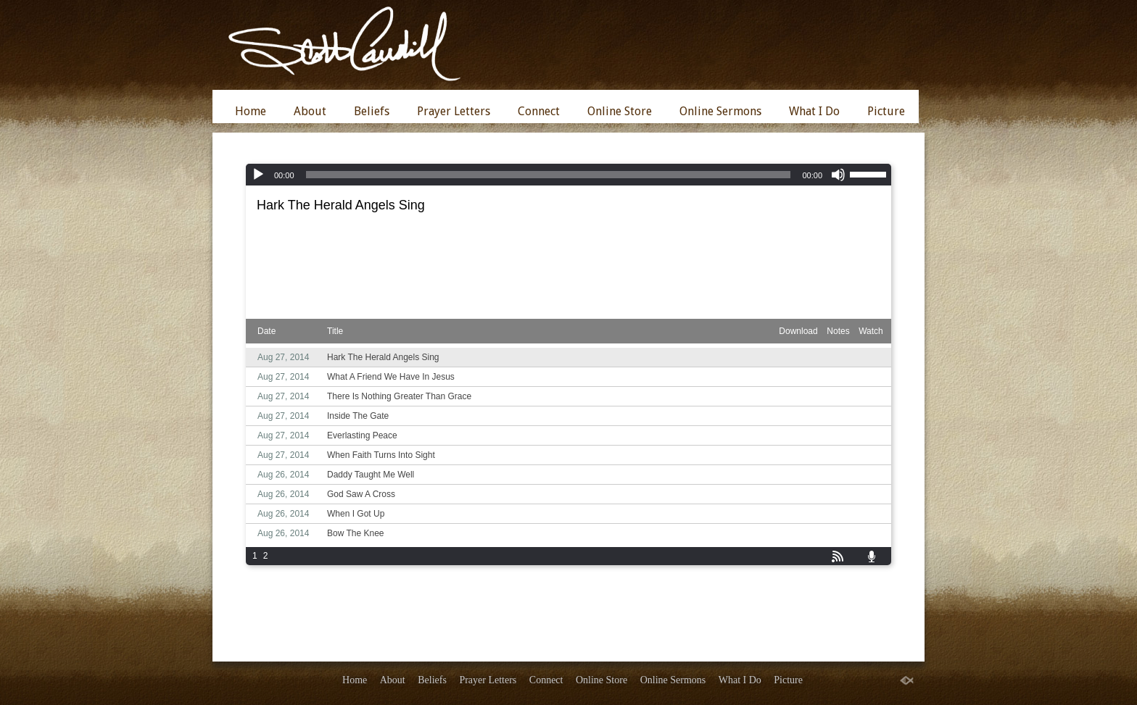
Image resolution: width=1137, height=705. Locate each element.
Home (250, 111)
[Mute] (838, 174)
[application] (568, 174)
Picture (886, 111)
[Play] (258, 174)
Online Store (619, 111)
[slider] (548, 174)
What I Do (814, 111)
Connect (539, 111)
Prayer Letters (453, 111)
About (310, 111)
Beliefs (371, 111)
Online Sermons (720, 111)
